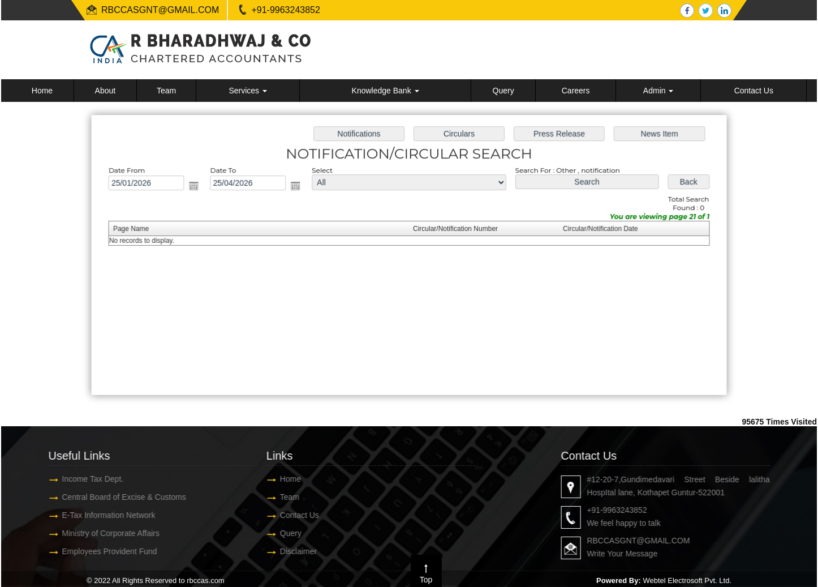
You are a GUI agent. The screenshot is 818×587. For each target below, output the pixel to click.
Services (248, 90)
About (105, 90)
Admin (658, 90)
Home (42, 90)
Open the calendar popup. (198, 187)
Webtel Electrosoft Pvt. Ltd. (687, 580)
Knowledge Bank (385, 90)
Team (166, 90)
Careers (576, 90)
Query (503, 90)
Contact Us (753, 90)
